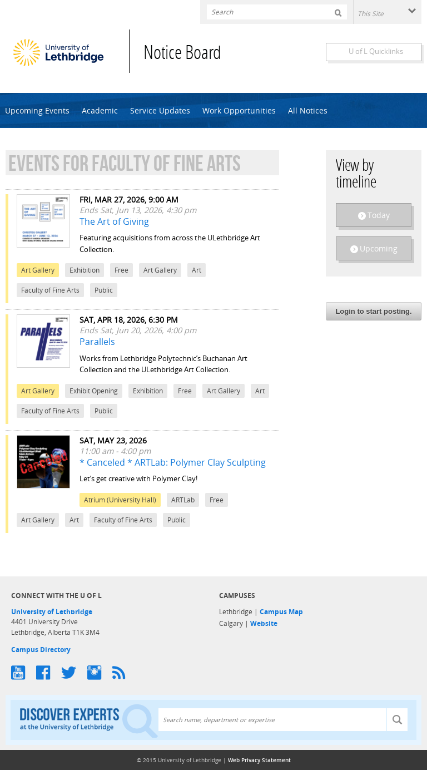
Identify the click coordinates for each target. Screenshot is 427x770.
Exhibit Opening (93, 391)
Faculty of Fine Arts (50, 290)
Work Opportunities (239, 110)
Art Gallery (37, 270)
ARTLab (183, 500)
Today (379, 215)
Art (196, 270)
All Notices (307, 110)
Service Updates (160, 110)
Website (263, 623)
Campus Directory (41, 649)
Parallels (97, 341)
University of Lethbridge (51, 612)
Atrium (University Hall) (120, 500)
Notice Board (182, 54)
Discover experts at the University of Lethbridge (88, 720)
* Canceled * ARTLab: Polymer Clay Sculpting (173, 462)
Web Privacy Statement (259, 760)
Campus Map (281, 612)
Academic (100, 110)
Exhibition (84, 270)
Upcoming (379, 248)
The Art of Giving (114, 221)
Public (104, 290)
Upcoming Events (37, 110)
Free (121, 270)
